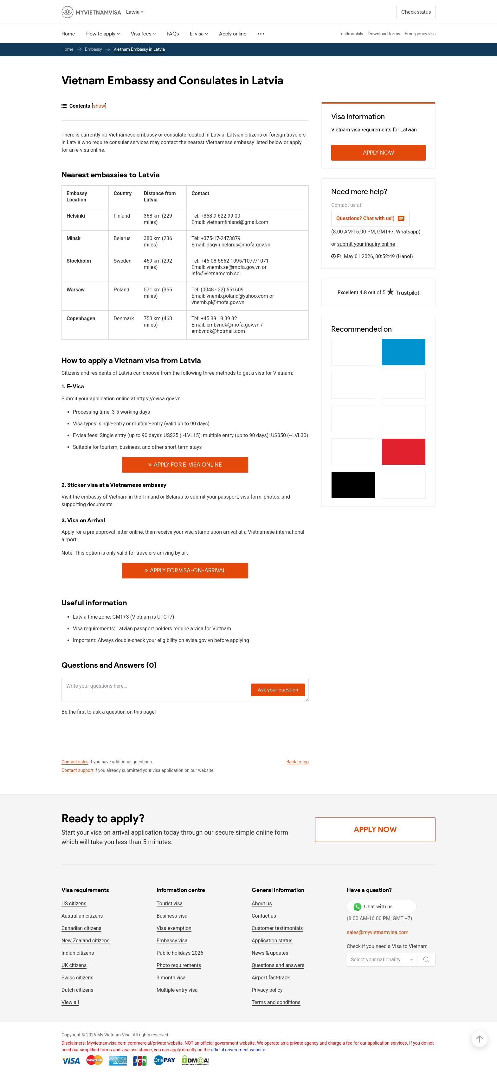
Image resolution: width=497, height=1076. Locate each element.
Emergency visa (420, 33)
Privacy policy (267, 990)
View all (70, 1002)
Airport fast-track (271, 978)
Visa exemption (174, 928)
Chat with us (372, 906)
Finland (121, 216)
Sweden (122, 261)
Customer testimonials (277, 928)
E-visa (196, 34)
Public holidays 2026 (180, 953)
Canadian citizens (81, 928)
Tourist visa (170, 904)
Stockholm (79, 261)
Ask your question (278, 690)
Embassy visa (172, 941)
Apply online (233, 34)
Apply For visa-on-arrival (188, 570)
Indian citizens (77, 953)
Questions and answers (278, 965)
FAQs (173, 34)
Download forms (384, 33)
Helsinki (76, 216)
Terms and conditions (276, 1002)
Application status (272, 941)
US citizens (74, 904)
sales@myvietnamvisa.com (378, 932)
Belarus (122, 238)
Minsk (74, 238)
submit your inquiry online (366, 244)
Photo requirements (179, 965)
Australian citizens (82, 916)
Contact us (264, 916)
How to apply (100, 34)
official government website (238, 1049)
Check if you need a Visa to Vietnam (387, 946)
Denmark (123, 318)
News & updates (270, 953)
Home (68, 34)
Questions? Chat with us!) (370, 218)
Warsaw (76, 289)
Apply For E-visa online (188, 464)
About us (262, 904)
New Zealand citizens (85, 941)
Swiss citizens (77, 978)
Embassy (93, 49)
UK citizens (74, 965)
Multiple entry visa (177, 990)
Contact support (77, 770)
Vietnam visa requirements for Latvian (374, 130)
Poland (121, 289)
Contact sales (74, 761)
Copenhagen (81, 318)
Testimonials (351, 33)
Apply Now (378, 152)
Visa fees (141, 34)
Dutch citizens (77, 990)
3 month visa (171, 978)
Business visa (172, 916)
